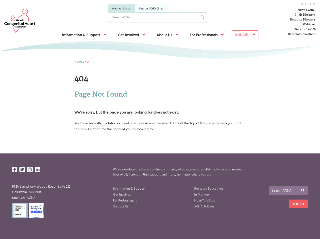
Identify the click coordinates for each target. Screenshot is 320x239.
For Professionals (207, 34)
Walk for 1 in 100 (305, 29)
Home (78, 61)
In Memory (202, 194)
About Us (168, 34)
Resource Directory (303, 19)
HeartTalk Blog (204, 200)
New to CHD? (307, 9)
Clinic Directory (305, 14)
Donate (245, 34)
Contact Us (120, 206)
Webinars (309, 24)
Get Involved (132, 34)
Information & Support (84, 34)
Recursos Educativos (302, 34)
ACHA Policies (204, 206)
